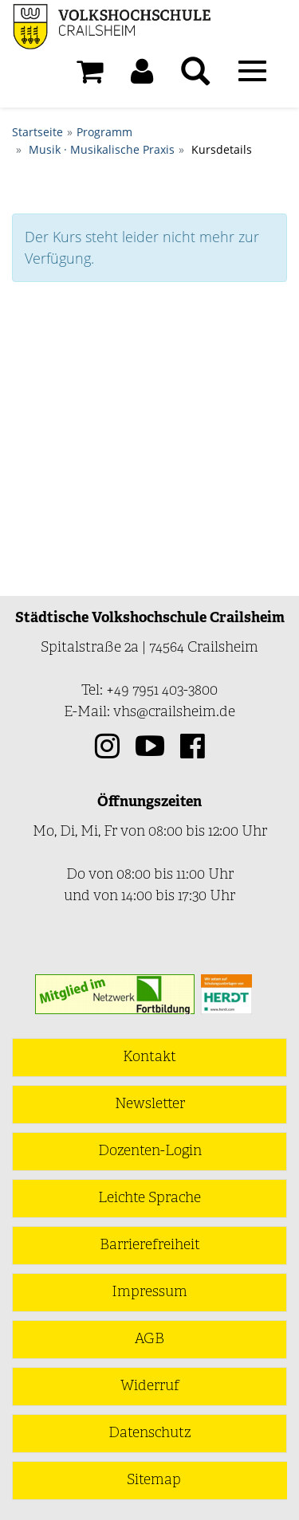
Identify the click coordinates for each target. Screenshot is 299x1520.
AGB (149, 1339)
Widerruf (149, 1386)
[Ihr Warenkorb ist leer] (90, 75)
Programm (104, 131)
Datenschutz (149, 1433)
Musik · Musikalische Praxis (102, 149)
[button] (142, 75)
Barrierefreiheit (150, 1245)
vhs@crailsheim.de (174, 712)
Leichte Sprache (149, 1198)
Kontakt (149, 1057)
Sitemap (154, 1480)
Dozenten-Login (150, 1151)
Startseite (37, 131)
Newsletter (150, 1104)
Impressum (149, 1292)
